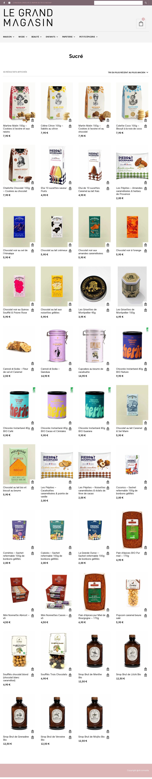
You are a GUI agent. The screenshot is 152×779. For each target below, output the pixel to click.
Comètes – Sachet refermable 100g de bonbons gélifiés (13, 557)
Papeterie (67, 38)
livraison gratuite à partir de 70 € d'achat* (32, 3)
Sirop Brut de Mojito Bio (91, 738)
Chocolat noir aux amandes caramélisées (90, 254)
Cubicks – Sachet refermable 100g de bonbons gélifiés (51, 557)
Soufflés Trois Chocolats (54, 676)
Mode (22, 38)
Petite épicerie (87, 38)
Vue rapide (32, 128)
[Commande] (128, 74)
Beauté (35, 38)
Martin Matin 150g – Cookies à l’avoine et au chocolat (91, 130)
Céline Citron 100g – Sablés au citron (52, 129)
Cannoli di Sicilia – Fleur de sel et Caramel (15, 372)
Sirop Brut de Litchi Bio (128, 676)
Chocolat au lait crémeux (54, 252)
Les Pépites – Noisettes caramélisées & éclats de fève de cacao (92, 492)
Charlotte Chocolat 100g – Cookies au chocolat (16, 191)
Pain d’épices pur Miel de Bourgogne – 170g (92, 618)
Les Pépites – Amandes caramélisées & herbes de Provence (129, 192)
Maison (7, 38)
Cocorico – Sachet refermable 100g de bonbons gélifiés (127, 492)
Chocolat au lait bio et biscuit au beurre (15, 491)
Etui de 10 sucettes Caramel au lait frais (89, 191)
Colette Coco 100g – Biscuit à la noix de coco (129, 129)
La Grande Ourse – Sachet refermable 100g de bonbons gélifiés (91, 557)
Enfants (50, 38)
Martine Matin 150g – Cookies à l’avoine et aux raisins (16, 130)
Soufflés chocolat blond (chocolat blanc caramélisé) (15, 679)
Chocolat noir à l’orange (128, 252)
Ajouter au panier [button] (32, 122)
